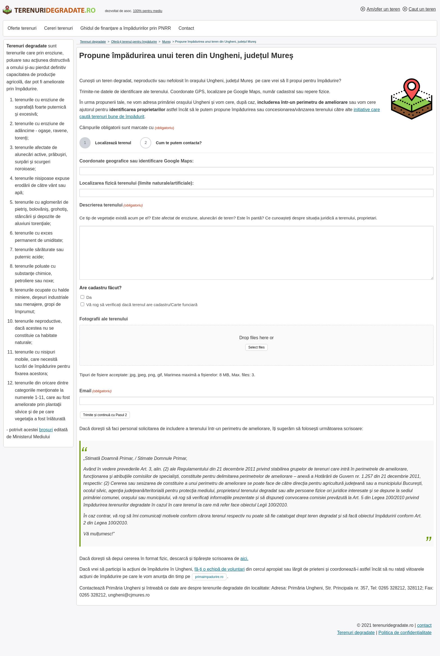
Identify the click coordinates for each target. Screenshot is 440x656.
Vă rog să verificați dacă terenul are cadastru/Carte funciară (141, 304)
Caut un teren (422, 9)
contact (424, 625)
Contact (186, 28)
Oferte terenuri (22, 28)
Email (95, 391)
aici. (244, 558)
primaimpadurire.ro (209, 577)
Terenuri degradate (356, 632)
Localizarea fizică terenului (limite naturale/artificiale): (136, 183)
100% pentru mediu (147, 11)
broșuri (46, 429)
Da (88, 297)
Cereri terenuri (58, 28)
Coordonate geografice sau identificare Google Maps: (136, 161)
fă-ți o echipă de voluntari (219, 569)
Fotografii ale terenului (103, 318)
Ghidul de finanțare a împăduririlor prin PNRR (125, 28)
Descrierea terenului (111, 205)
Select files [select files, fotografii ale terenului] (256, 347)
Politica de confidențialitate (405, 632)
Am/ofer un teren (383, 9)
